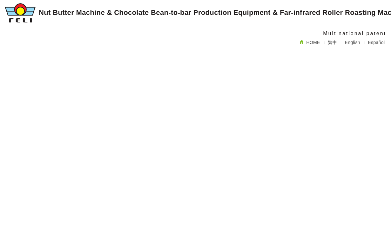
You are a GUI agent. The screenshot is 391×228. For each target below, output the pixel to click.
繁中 (332, 42)
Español (376, 42)
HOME (310, 42)
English (352, 42)
